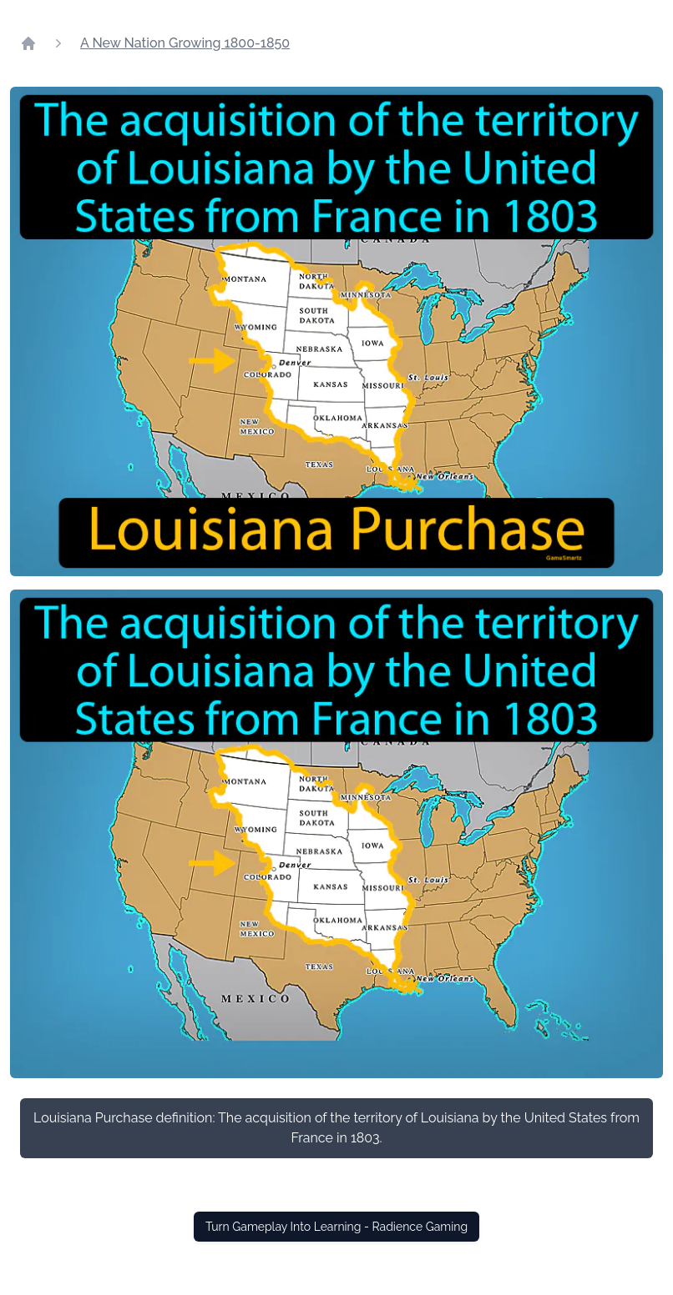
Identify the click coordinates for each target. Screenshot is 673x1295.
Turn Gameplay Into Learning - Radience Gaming (336, 1226)
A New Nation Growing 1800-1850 (185, 43)
